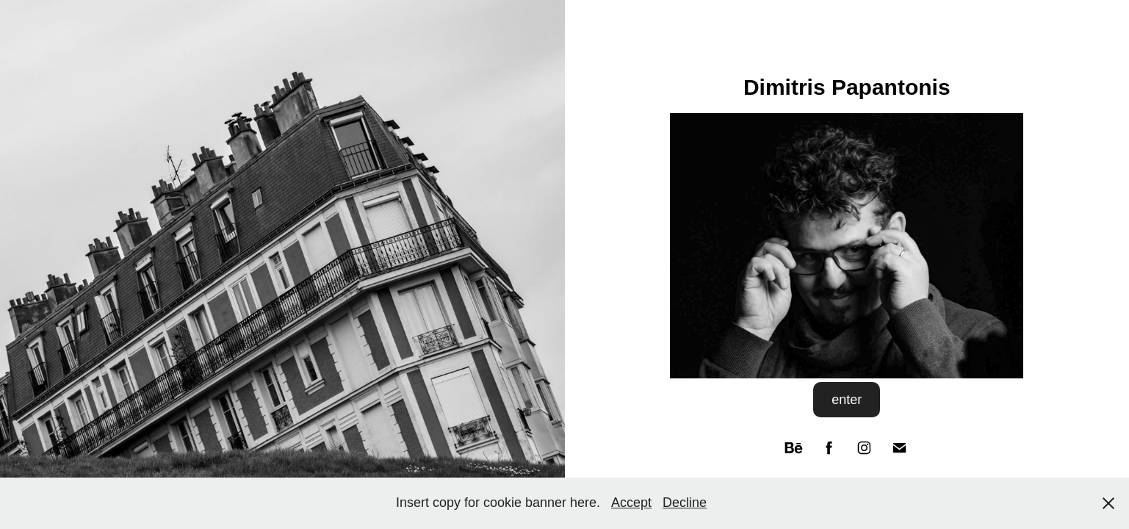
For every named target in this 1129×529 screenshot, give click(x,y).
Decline (685, 502)
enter (847, 399)
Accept (631, 502)
